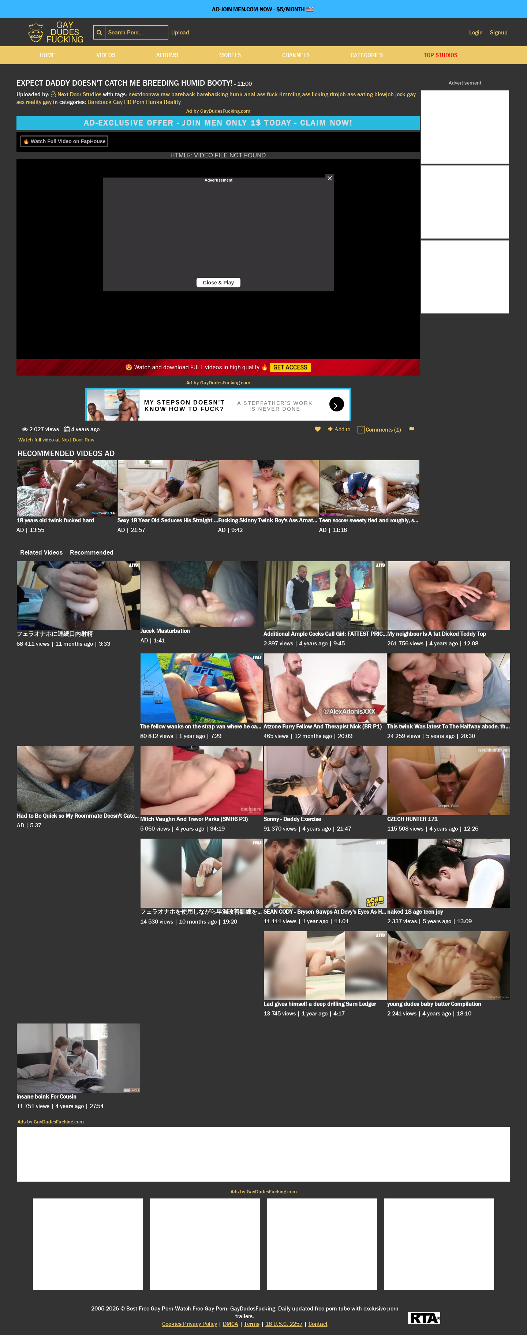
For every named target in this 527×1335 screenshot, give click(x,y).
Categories (367, 55)
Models (230, 55)
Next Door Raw (77, 439)
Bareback (99, 102)
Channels (296, 55)
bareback (183, 94)
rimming (289, 94)
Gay (118, 102)
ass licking (315, 94)
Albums (167, 55)
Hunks (154, 102)
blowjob (384, 94)
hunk (236, 94)
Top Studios (440, 55)
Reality (172, 102)
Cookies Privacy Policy (189, 1324)
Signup (499, 32)
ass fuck (267, 94)
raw (165, 94)
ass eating (360, 94)
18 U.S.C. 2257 (284, 1324)
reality (33, 102)
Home (47, 55)
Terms (251, 1324)
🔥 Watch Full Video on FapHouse (64, 141)
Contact (318, 1324)
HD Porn (134, 102)
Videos (106, 55)
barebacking (212, 94)
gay (47, 102)
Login (476, 32)
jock (400, 94)
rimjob (338, 94)
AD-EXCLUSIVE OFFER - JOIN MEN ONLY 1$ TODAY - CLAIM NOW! (218, 123)
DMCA (230, 1324)
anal (249, 94)
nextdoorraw (143, 94)
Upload (180, 32)
